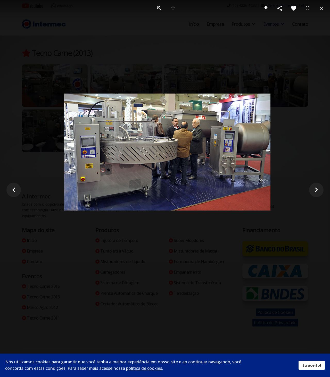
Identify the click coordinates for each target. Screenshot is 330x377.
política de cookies (144, 368)
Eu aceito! (311, 365)
